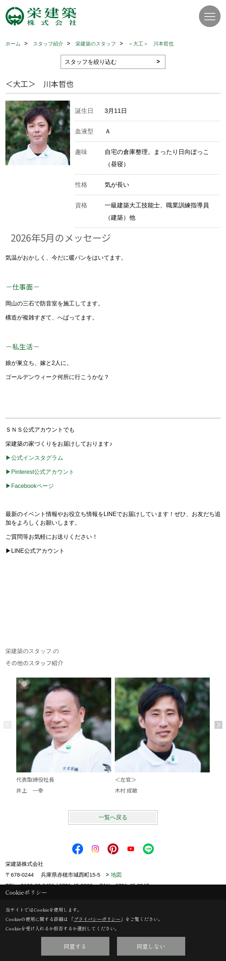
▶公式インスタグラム (34, 458)
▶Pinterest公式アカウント (39, 472)
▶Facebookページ (29, 486)
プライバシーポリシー (97, 919)
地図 (116, 875)
